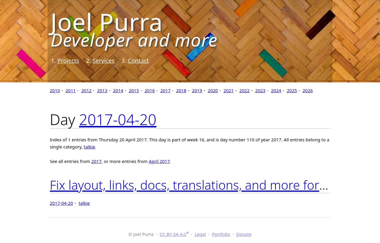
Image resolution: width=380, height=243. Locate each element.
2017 (165, 90)
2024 (276, 90)
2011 (71, 90)
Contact (138, 61)
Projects (68, 61)
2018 (181, 90)
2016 (150, 90)
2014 (118, 90)
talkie (89, 147)
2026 (308, 90)
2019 (197, 90)
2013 (102, 90)
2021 (229, 90)
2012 (86, 90)
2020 (213, 90)
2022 (244, 90)
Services (103, 61)
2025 (292, 90)
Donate (244, 234)
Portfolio (221, 234)
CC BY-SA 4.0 (173, 234)
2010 (55, 90)
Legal (200, 234)
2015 (134, 90)
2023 (260, 90)
